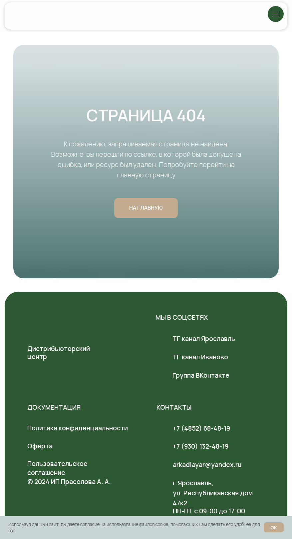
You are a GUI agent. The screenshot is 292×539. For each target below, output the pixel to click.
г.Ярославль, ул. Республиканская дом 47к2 (213, 493)
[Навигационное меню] (275, 14)
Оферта (40, 446)
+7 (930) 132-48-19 (200, 446)
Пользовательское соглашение (57, 468)
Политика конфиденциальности (77, 428)
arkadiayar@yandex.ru (207, 464)
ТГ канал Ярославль (203, 338)
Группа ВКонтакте (200, 375)
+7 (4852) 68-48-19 (201, 428)
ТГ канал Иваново (200, 357)
